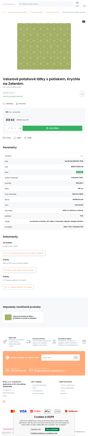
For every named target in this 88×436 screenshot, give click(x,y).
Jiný (82, 94)
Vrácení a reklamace (68, 385)
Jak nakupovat (37, 391)
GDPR (34, 388)
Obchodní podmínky (39, 385)
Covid (62, 391)
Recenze (63, 393)
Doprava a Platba (38, 393)
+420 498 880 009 (18, 371)
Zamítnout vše (36, 429)
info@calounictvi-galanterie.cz (49, 370)
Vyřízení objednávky (67, 388)
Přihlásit (76, 357)
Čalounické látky (36, 12)
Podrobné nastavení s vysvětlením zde (44, 433)
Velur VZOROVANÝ (52, 12)
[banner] (9, 4)
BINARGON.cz (81, 432)
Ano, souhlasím (52, 429)
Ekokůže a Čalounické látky (17, 12)
